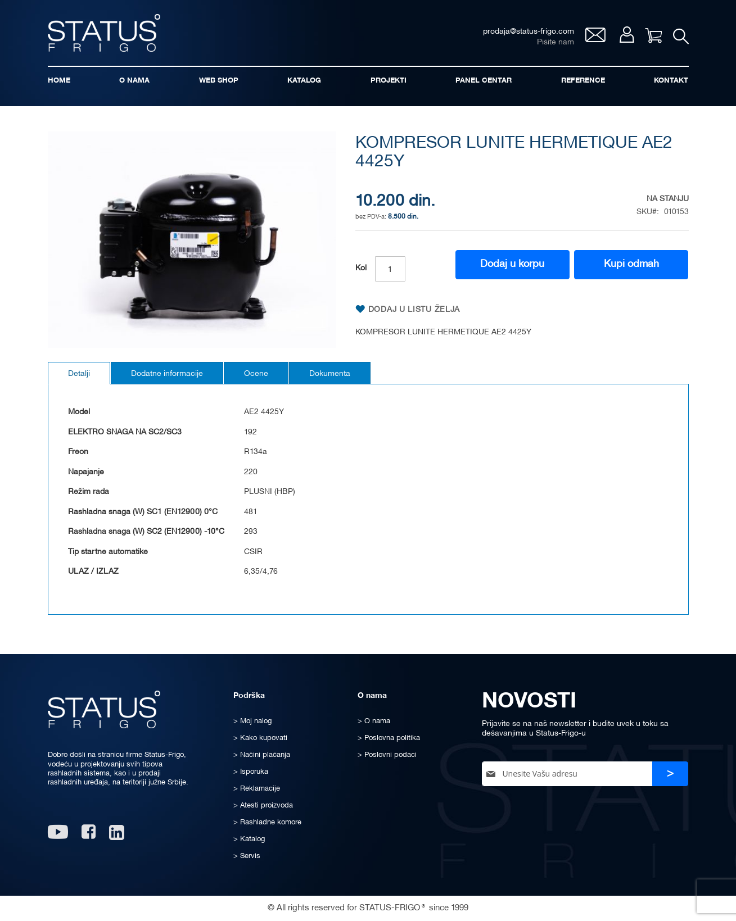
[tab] (79, 373)
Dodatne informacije (167, 374)
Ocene (256, 374)
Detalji (79, 374)
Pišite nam (555, 42)
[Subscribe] (670, 774)
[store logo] (104, 33)
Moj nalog (627, 34)
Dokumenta (329, 374)
